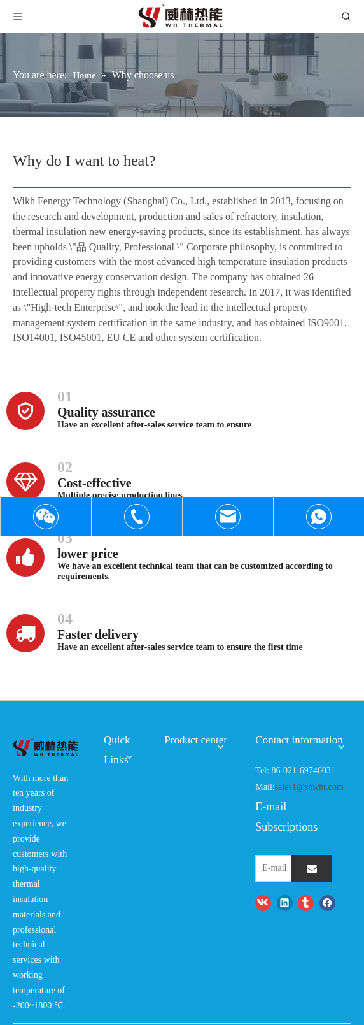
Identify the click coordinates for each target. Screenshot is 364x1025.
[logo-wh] (45, 747)
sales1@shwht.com (309, 787)
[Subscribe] (311, 868)
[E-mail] (290, 868)
